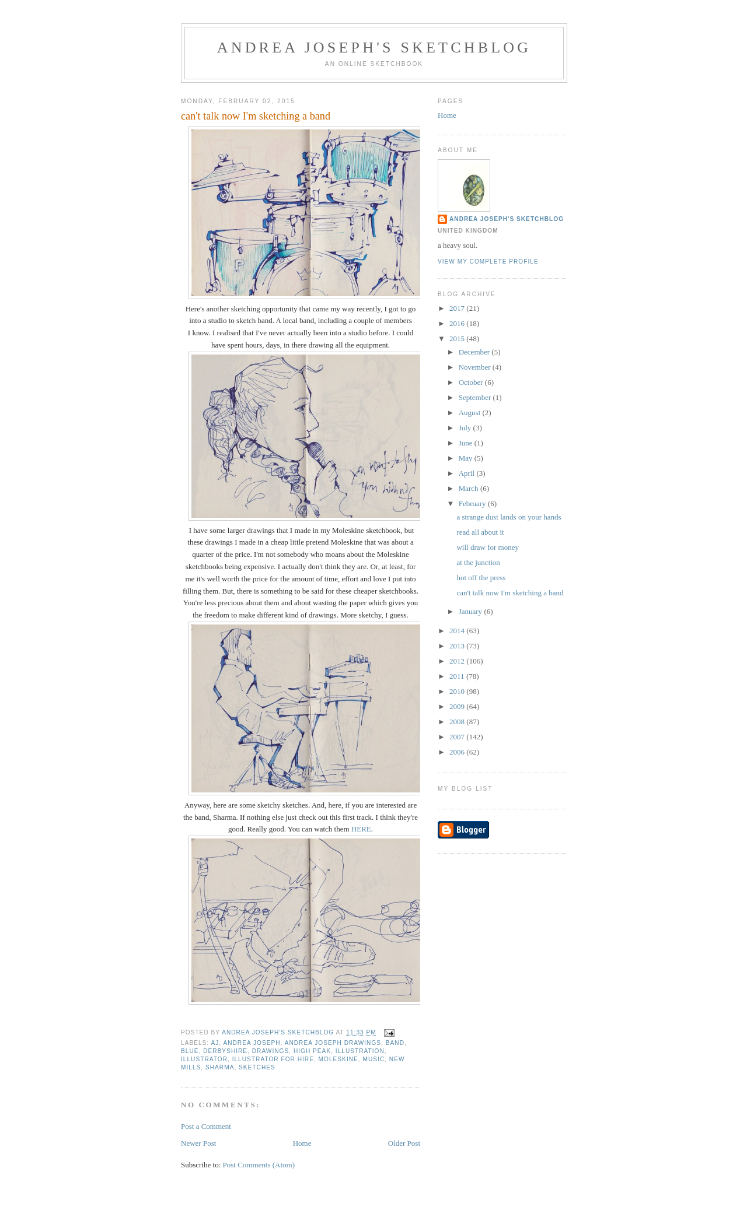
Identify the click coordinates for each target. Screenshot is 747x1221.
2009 (457, 706)
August (471, 412)
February (473, 503)
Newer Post (198, 1143)
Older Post (404, 1143)
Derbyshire (225, 1051)
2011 (457, 676)
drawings (270, 1051)
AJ (215, 1043)
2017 (457, 308)
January (471, 611)
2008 (457, 721)
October (472, 382)
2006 (457, 752)
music (373, 1059)
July (466, 427)
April (468, 473)
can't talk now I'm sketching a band (509, 592)
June (466, 442)
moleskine (338, 1059)
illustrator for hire (273, 1059)
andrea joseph (251, 1043)
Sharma (219, 1067)
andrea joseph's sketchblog (374, 47)
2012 (457, 661)
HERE (361, 828)
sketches (257, 1067)
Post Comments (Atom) (259, 1164)
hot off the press (480, 577)
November (476, 367)
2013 (457, 645)
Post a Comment (206, 1126)
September (476, 397)
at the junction (478, 562)
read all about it (480, 532)
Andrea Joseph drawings (333, 1043)
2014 (457, 630)
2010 (457, 691)
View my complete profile (488, 261)
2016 (457, 323)
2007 (457, 736)
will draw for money (487, 547)
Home (302, 1143)
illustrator (204, 1059)
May (466, 458)
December (475, 352)
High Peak (312, 1051)
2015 (457, 338)
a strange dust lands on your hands (508, 517)
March (469, 488)
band (395, 1043)
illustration (360, 1051)
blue (190, 1051)
